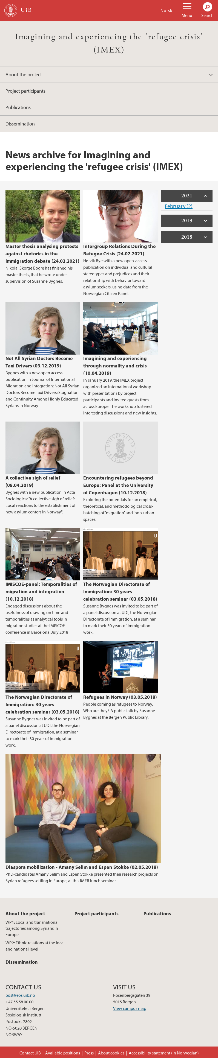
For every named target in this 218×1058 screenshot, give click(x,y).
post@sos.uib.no (20, 995)
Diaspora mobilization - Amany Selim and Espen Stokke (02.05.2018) (81, 867)
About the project (23, 74)
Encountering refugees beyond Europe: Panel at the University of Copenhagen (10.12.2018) (118, 485)
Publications (18, 107)
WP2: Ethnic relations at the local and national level (35, 945)
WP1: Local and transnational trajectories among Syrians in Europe (32, 928)
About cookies (111, 1053)
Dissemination (20, 124)
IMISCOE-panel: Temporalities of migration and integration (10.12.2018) (41, 591)
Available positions (62, 1053)
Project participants (25, 91)
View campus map (129, 1008)
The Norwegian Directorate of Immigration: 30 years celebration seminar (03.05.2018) (120, 591)
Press (89, 1053)
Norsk (166, 10)
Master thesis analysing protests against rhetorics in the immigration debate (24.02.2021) (42, 253)
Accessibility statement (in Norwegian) (164, 1053)
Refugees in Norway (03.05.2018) (120, 697)
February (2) (179, 206)
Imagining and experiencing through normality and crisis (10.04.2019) (115, 365)
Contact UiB (30, 1053)
